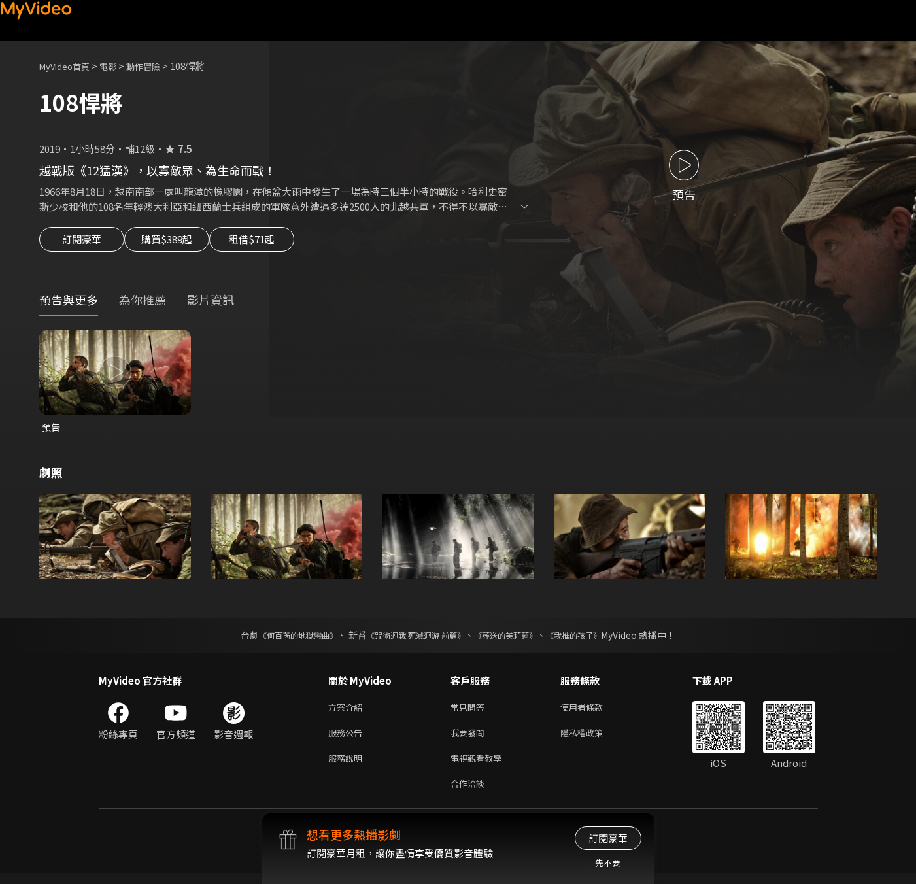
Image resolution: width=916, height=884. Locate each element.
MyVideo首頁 (69, 66)
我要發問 (470, 738)
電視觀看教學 (479, 766)
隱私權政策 (592, 738)
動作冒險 (157, 66)
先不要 (607, 863)
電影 (118, 66)
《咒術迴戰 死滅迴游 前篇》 (412, 638)
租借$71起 (283, 243)
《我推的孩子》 (593, 638)
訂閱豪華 (81, 243)
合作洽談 (470, 793)
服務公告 (347, 738)
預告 (51, 429)
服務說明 (347, 766)
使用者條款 (592, 711)
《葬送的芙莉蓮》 (515, 638)
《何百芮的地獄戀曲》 (280, 638)
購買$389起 (181, 243)
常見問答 (470, 711)
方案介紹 (347, 711)
